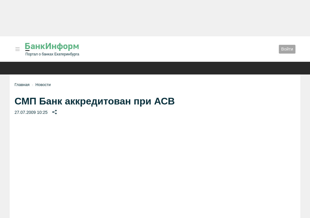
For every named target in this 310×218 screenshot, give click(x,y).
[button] (18, 49)
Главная (22, 84)
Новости (43, 84)
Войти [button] (287, 49)
